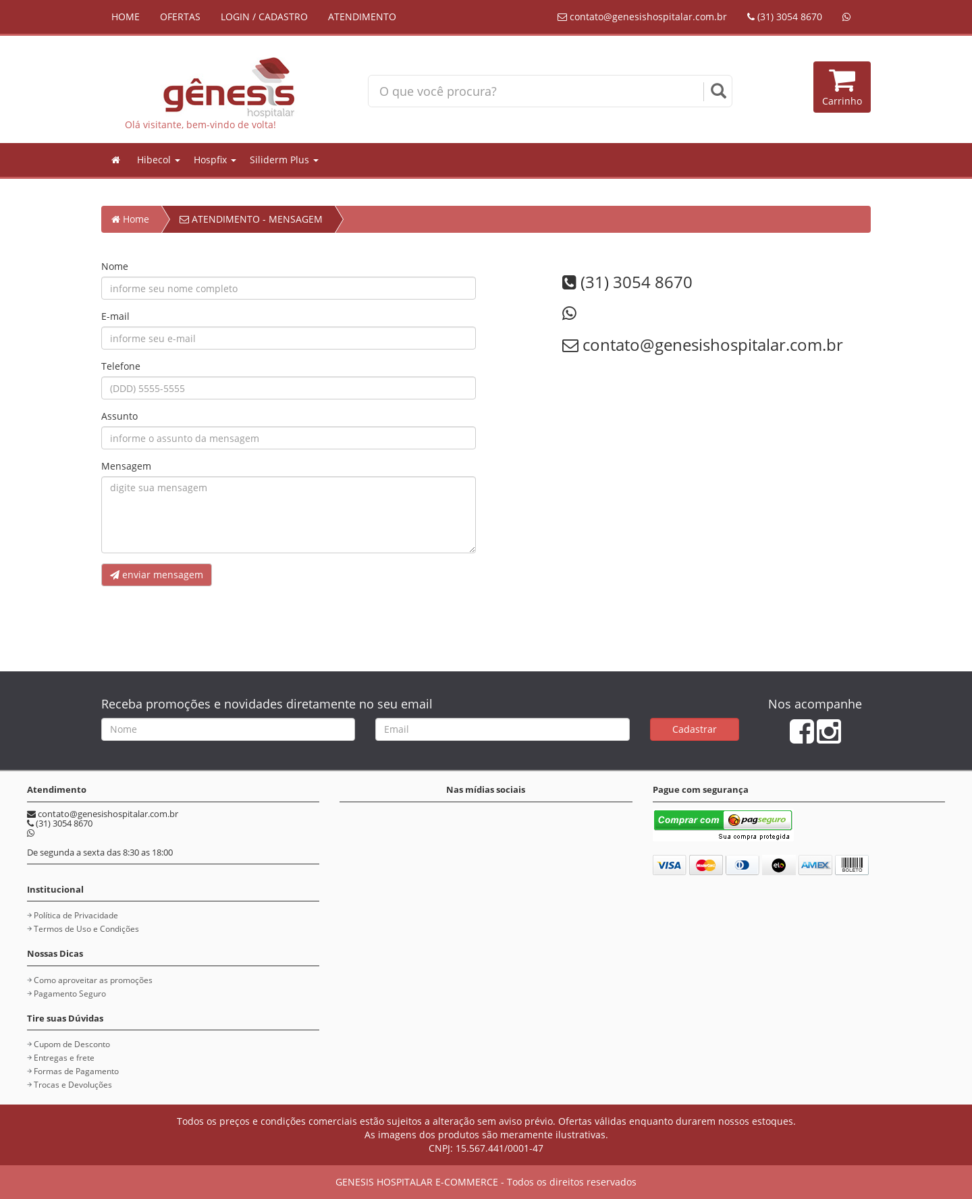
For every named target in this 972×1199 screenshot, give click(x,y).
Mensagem (126, 465)
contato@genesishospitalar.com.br (642, 16)
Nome (114, 266)
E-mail (115, 316)
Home (130, 219)
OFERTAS (180, 16)
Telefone (120, 366)
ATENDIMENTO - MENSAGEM (251, 219)
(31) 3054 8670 (784, 16)
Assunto (119, 416)
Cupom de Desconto (72, 1044)
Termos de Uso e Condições (86, 929)
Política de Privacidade (76, 915)
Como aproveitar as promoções (93, 980)
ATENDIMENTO (362, 16)
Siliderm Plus (284, 159)
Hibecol (158, 159)
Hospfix (215, 159)
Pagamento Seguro (70, 993)
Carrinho (842, 86)
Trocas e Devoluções (73, 1084)
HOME (125, 16)
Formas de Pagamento (76, 1071)
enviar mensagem (156, 574)
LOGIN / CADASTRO (264, 16)
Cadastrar (694, 729)
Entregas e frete (64, 1057)
